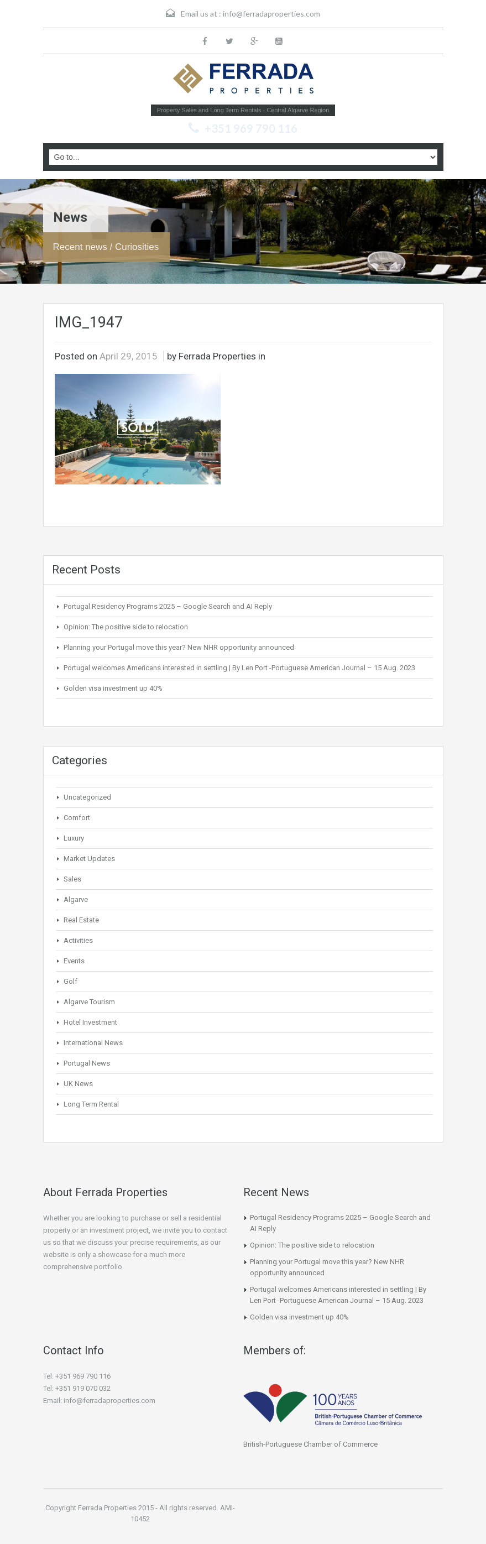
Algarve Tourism (89, 1002)
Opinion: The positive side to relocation (126, 627)
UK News (78, 1083)
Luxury (74, 838)
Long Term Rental (91, 1104)
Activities (78, 940)
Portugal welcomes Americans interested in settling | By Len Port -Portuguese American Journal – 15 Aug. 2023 (239, 668)
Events (74, 961)
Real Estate (81, 920)
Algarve (76, 899)
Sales (72, 879)
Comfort (77, 817)
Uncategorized (87, 797)
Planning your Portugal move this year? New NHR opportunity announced (179, 647)
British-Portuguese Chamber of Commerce (310, 1444)
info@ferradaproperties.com (271, 13)
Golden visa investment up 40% (113, 688)
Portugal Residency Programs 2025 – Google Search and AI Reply (168, 606)
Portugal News (87, 1063)
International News (93, 1043)
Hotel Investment (90, 1022)
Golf (70, 981)
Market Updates (89, 858)
